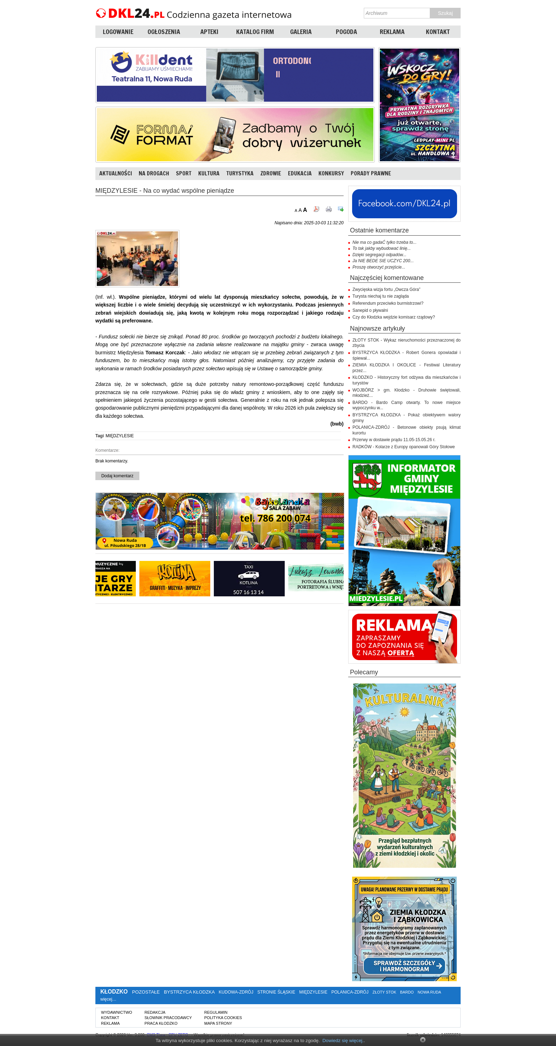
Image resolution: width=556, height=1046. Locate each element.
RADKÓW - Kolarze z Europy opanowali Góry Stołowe (403, 446)
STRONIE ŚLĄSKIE (276, 992)
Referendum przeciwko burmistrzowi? (387, 303)
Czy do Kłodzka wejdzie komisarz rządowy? (393, 317)
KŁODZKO (114, 992)
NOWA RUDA (429, 992)
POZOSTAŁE (146, 992)
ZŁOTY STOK (384, 992)
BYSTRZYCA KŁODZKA (189, 992)
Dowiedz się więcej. (342, 1040)
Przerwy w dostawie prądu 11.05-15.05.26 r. (393, 439)
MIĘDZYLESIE (120, 435)
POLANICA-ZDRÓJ (350, 992)
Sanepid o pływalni (370, 310)
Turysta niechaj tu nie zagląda (380, 296)
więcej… (108, 999)
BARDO (406, 992)
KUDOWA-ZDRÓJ (236, 992)
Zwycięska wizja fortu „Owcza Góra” (386, 289)
